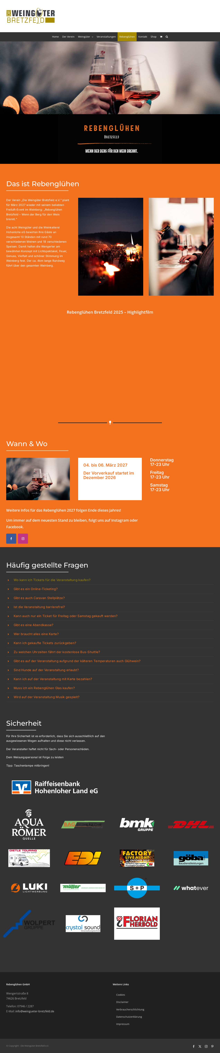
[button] (167, 36)
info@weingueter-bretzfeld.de (34, 1011)
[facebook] (11, 539)
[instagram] (23, 539)
